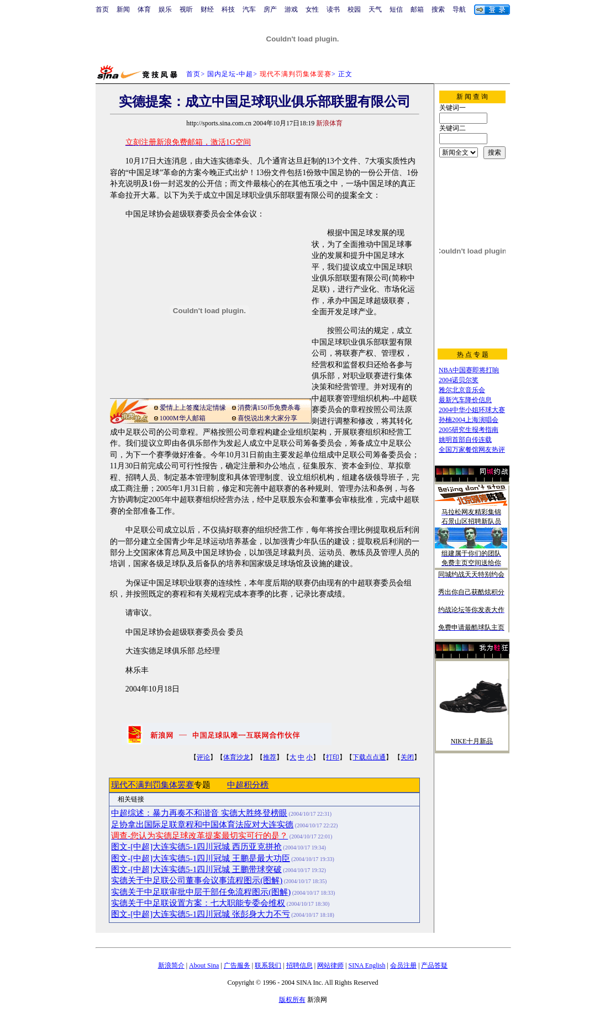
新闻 (123, 9)
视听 (186, 9)
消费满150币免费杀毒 (269, 407)
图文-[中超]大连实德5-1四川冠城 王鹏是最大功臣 (200, 858)
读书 (333, 9)
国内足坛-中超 (230, 74)
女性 (312, 9)
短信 (396, 9)
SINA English (366, 965)
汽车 (249, 9)
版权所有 (292, 1000)
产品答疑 (434, 965)
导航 (459, 9)
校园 (354, 9)
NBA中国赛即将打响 (469, 370)
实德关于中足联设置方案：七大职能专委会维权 (198, 903)
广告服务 (237, 965)
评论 (203, 757)
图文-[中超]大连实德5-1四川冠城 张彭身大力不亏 (200, 914)
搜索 (438, 9)
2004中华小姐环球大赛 (472, 410)
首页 (102, 9)
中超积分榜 (248, 784)
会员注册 (403, 965)
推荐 (269, 757)
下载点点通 (369, 757)
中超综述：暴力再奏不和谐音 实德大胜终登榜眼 (199, 813)
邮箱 (417, 9)
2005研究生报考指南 (468, 430)
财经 (207, 9)
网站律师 (330, 965)
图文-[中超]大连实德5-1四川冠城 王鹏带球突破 (196, 869)
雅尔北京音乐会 (462, 390)
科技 (228, 9)
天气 (375, 9)
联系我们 (268, 965)
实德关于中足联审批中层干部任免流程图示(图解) (201, 892)
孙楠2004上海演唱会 (468, 420)
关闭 (407, 757)
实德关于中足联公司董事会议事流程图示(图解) (196, 880)
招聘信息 (299, 965)
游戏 (291, 9)
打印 (332, 757)
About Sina (204, 965)
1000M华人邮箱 (183, 418)
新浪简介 (171, 965)
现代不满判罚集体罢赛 (152, 784)
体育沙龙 (236, 757)
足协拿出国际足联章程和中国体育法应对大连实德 (202, 824)
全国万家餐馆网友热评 (472, 449)
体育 (144, 9)
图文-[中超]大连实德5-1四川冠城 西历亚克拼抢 (196, 846)
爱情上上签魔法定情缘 (193, 407)
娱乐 (165, 9)
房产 (270, 9)
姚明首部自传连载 (465, 439)
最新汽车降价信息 (465, 400)
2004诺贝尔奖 (458, 380)
